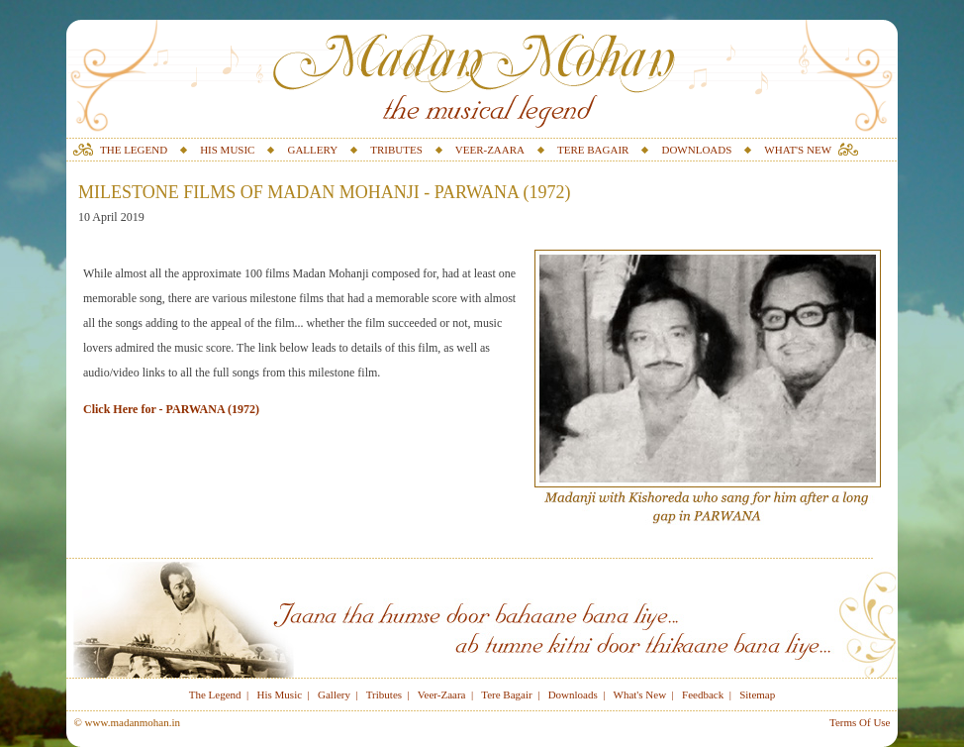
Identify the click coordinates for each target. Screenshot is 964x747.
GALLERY (312, 150)
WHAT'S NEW (797, 150)
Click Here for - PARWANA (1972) (171, 409)
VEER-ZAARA (490, 150)
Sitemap (757, 694)
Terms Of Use (860, 722)
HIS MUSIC (227, 150)
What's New (640, 694)
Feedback (702, 694)
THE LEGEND (133, 150)
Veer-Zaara (442, 694)
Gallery (334, 694)
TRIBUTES (396, 150)
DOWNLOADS (696, 150)
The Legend (215, 694)
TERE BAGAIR (592, 150)
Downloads (573, 694)
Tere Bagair (506, 694)
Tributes (384, 694)
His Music (280, 694)
